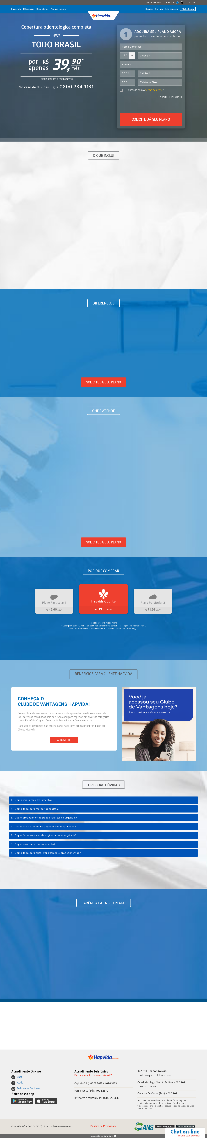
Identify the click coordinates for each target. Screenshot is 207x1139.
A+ (194, 3)
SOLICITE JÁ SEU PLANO (151, 120)
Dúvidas (145, 9)
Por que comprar (64, 9)
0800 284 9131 (77, 87)
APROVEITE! (64, 740)
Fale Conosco (169, 9)
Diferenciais (31, 9)
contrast (182, 2)
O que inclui (17, 9)
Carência (156, 9)
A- (190, 3)
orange (177, 2)
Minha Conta (187, 9)
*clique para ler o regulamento (56, 79)
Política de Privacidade (103, 1127)
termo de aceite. (155, 91)
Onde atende (47, 9)
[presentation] (150, 106)
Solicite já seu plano (103, 383)
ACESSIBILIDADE (153, 3)
